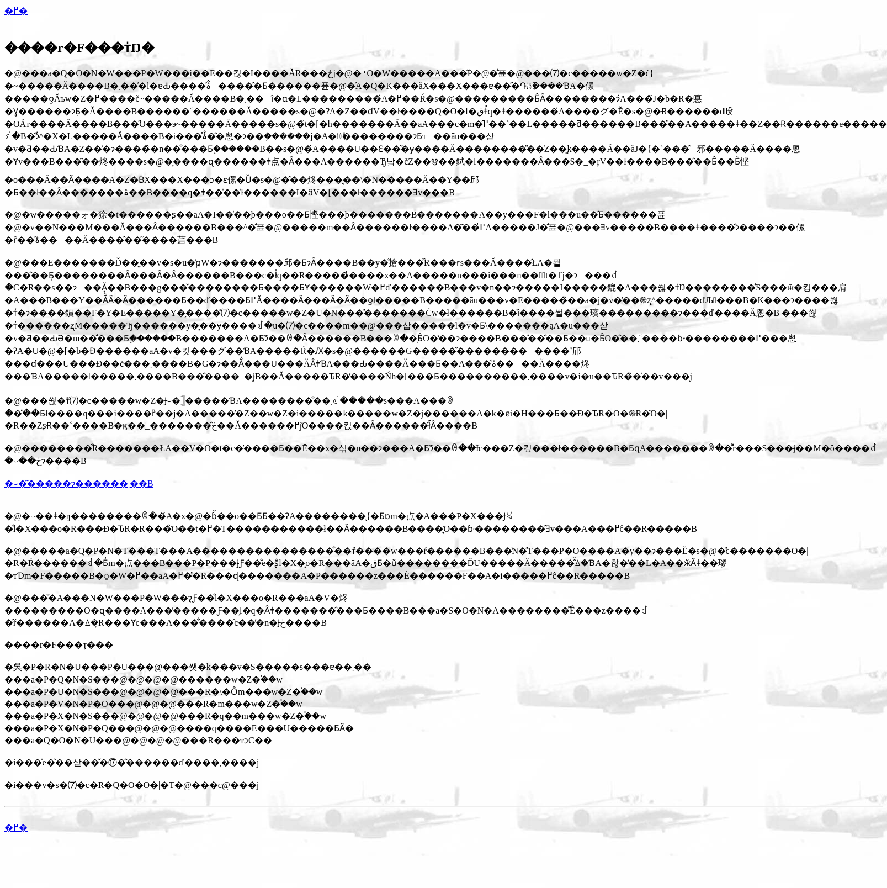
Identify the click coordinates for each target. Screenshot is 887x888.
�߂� (16, 10)
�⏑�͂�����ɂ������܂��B (78, 483)
